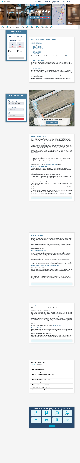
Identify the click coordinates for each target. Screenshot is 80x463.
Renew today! (60, 271)
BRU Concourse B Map (37, 68)
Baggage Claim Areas (37, 52)
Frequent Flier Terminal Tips (38, 48)
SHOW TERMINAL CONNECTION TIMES (16, 119)
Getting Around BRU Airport (38, 47)
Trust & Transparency (39, 337)
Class (17, 53)
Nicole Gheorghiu (37, 42)
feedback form (61, 337)
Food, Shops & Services (37, 51)
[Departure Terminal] (13, 113)
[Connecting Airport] (13, 101)
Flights (48, 17)
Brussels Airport (69, 55)
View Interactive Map (52, 122)
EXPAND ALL (33, 364)
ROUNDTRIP (13, 40)
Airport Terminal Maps (37, 46)
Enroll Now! (48, 278)
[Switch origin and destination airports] (16, 45)
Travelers (9, 53)
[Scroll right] (79, 27)
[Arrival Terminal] (12, 107)
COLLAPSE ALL (39, 364)
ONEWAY (19, 40)
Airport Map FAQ (36, 53)
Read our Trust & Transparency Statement (36, 43)
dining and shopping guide (56, 325)
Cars (42, 17)
